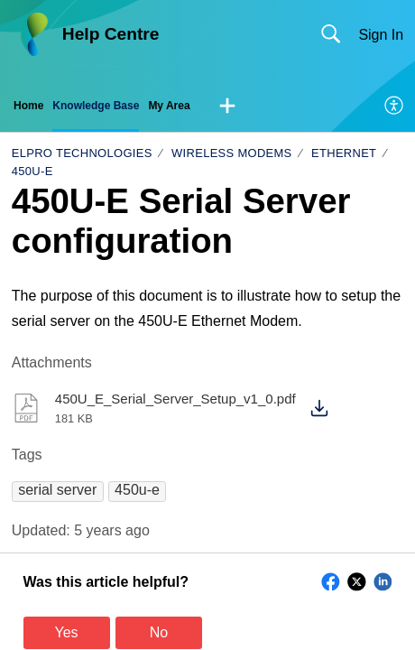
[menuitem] (394, 106)
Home (28, 105)
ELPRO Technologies (82, 153)
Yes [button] (66, 632)
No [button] (159, 632)
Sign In (380, 34)
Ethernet (343, 153)
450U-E (32, 171)
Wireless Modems (231, 153)
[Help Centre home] (33, 34)
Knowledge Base (95, 105)
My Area (168, 105)
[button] (227, 106)
